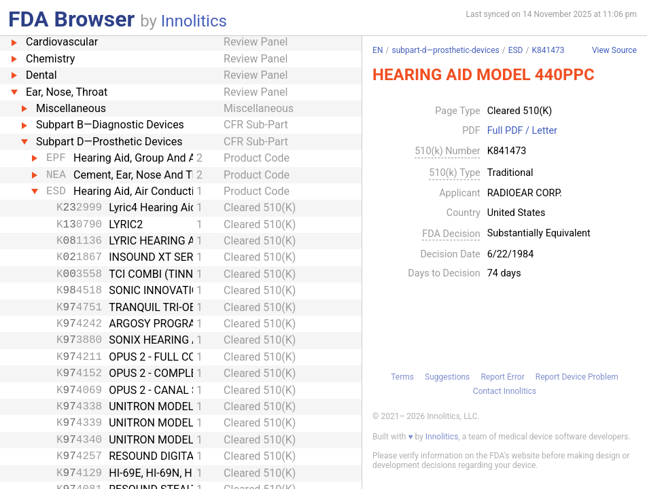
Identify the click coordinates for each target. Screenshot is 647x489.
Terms (402, 377)
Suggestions (447, 377)
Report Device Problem (577, 377)
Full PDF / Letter (522, 131)
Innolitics (194, 21)
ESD (515, 50)
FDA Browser (71, 19)
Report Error (502, 377)
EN (377, 50)
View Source (614, 50)
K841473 (547, 50)
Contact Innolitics (504, 391)
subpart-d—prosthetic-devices (445, 50)
